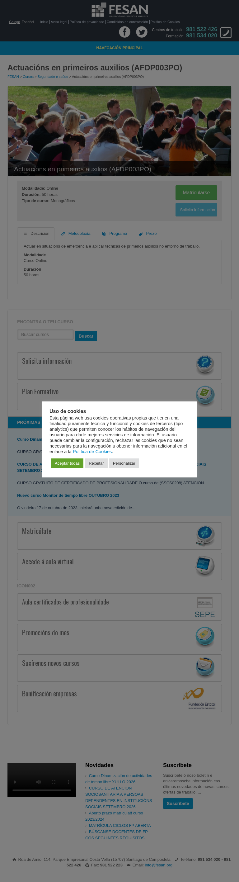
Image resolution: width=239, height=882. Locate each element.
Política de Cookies (92, 451)
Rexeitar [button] (96, 463)
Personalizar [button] (124, 463)
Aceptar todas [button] (67, 463)
